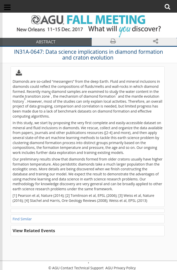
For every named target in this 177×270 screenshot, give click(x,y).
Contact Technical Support (81, 268)
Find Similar (22, 219)
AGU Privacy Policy (120, 268)
